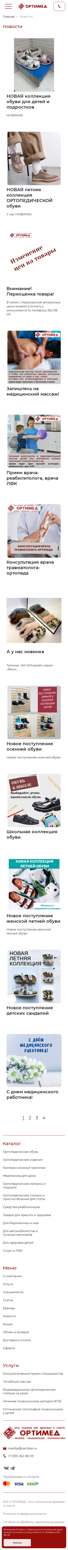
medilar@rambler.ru (22, 1448)
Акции (8, 1324)
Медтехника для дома (19, 1176)
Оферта (9, 1348)
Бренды (9, 1308)
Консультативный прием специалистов (33, 1373)
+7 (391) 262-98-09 (21, 1456)
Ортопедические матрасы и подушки (24, 1185)
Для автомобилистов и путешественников (20, 1232)
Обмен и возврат (16, 1332)
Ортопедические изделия (23, 1159)
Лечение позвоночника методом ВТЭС (32, 1401)
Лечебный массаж (17, 1381)
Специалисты (13, 1292)
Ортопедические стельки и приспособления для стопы (24, 1197)
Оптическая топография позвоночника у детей (33, 1411)
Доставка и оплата (17, 1340)
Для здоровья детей (18, 1242)
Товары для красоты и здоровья (27, 1215)
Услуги (8, 1284)
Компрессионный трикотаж (24, 1168)
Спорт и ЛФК (13, 1250)
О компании (12, 1276)
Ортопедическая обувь (20, 1151)
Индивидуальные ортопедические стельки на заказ (29, 1391)
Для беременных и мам (21, 1223)
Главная (9, 16)
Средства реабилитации (21, 1207)
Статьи (8, 1300)
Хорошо (17, 1542)
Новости (9, 1316)
